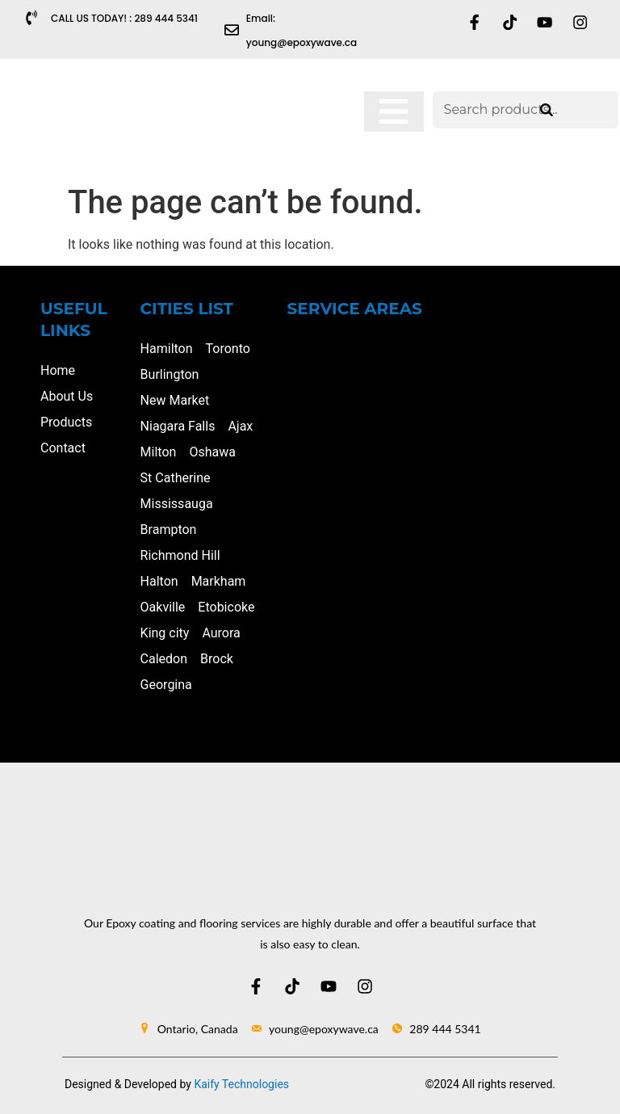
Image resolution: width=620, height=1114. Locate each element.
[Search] (546, 110)
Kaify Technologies (241, 1084)
